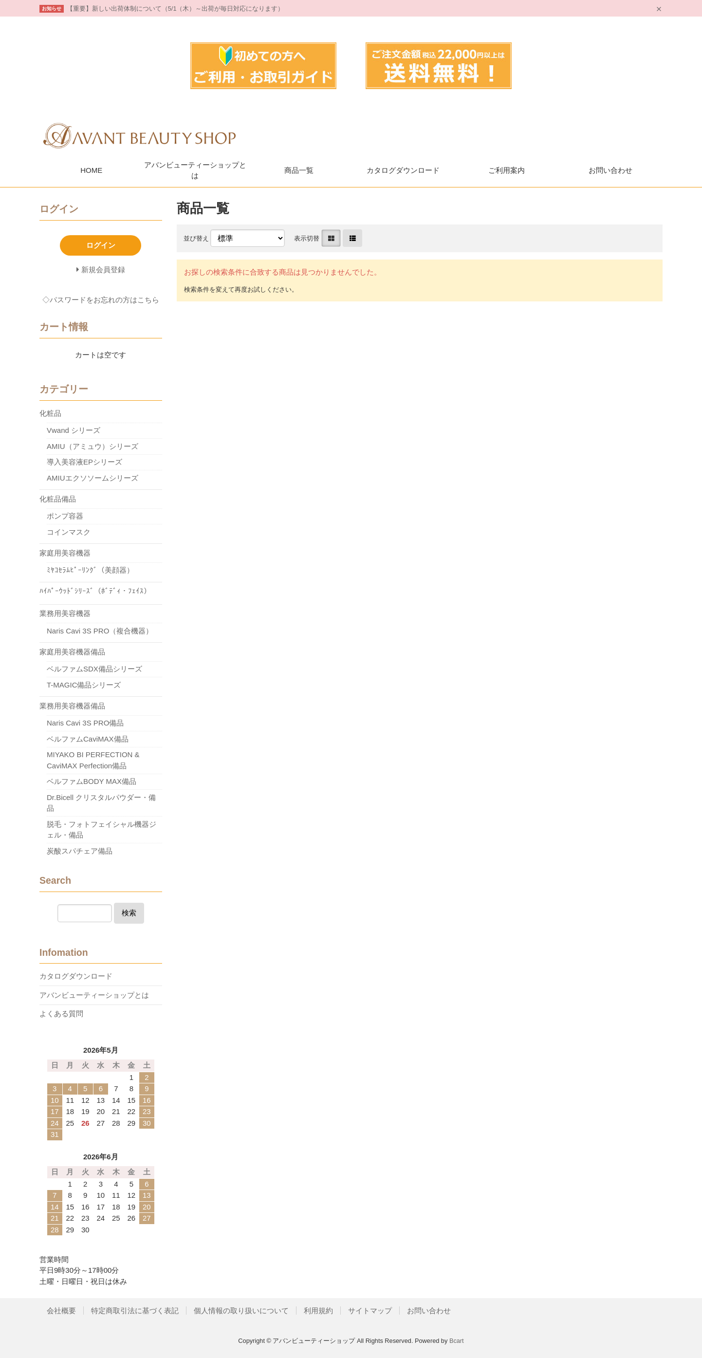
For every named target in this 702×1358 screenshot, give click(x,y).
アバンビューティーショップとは (195, 170)
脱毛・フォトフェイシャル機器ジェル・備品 (101, 829)
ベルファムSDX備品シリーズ (94, 669)
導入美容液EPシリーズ (84, 462)
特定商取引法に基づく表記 (135, 1310)
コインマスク (69, 532)
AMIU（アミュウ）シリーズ (92, 446)
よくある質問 (61, 1013)
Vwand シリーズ (73, 430)
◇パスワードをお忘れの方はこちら (100, 300)
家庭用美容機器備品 (72, 652)
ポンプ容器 (65, 516)
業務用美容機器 (65, 613)
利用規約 (318, 1310)
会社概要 (61, 1310)
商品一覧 (299, 170)
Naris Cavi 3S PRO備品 (85, 723)
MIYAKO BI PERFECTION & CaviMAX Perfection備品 (93, 760)
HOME (91, 170)
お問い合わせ (610, 170)
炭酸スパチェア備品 (79, 851)
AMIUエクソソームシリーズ (92, 478)
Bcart (456, 1340)
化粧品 (50, 413)
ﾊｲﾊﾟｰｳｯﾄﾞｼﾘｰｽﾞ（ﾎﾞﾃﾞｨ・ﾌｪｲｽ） (95, 591)
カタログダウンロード (403, 170)
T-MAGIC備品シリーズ (84, 685)
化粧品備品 (57, 499)
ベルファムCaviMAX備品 (88, 739)
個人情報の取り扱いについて (241, 1310)
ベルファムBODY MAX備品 (91, 781)
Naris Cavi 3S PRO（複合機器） (100, 631)
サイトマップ (370, 1310)
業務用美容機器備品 (72, 706)
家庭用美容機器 (65, 553)
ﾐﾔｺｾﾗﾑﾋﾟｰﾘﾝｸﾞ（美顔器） (90, 570)
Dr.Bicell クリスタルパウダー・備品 (101, 803)
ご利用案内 (506, 170)
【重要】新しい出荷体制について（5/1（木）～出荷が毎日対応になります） (175, 8)
